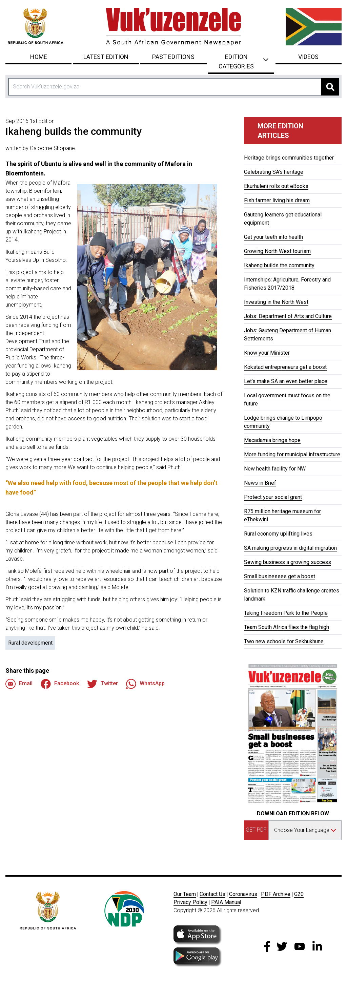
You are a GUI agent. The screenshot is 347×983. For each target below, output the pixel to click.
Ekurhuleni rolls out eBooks (276, 186)
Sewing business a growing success (287, 562)
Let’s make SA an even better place (285, 381)
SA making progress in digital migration (290, 548)
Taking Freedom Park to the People (286, 613)
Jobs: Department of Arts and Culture (288, 316)
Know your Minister (267, 353)
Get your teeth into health (273, 237)
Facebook (60, 684)
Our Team (185, 894)
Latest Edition (105, 56)
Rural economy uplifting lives (278, 533)
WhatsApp (145, 684)
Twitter (102, 684)
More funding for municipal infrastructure (292, 454)
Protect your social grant (273, 497)
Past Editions (173, 56)
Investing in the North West (276, 302)
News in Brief (260, 483)
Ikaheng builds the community (279, 265)
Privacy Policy (190, 902)
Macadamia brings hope (272, 440)
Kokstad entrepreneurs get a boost (285, 367)
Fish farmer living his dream (277, 200)
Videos (308, 56)
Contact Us (212, 894)
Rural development (30, 643)
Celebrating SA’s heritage (273, 172)
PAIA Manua (225, 902)
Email (19, 684)
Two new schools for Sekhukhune (284, 641)
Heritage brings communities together (289, 157)
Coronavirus (243, 894)
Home (38, 56)
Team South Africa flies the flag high (286, 627)
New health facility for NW (275, 468)
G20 (299, 894)
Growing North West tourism (277, 251)
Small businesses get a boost (279, 576)
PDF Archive (275, 894)
